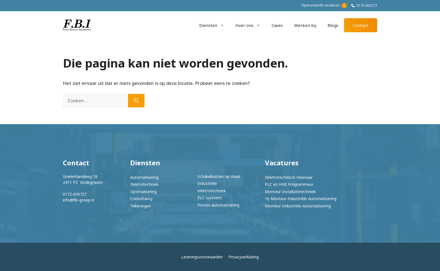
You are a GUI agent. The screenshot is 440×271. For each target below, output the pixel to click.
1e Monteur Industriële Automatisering (300, 198)
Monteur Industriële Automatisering (298, 206)
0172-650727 (366, 5)
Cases (277, 25)
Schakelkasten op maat (219, 176)
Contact (360, 25)
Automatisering (144, 177)
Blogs (332, 25)
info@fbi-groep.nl (78, 200)
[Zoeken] (136, 100)
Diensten (214, 25)
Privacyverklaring (243, 257)
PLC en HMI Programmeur (289, 184)
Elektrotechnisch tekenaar (289, 177)
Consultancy (141, 198)
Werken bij (305, 25)
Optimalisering (143, 191)
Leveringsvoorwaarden (202, 257)
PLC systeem (210, 197)
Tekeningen (140, 206)
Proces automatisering (218, 205)
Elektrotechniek (144, 184)
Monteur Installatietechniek (290, 191)
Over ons (250, 25)
